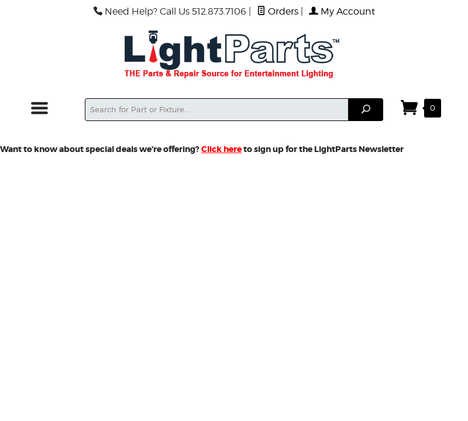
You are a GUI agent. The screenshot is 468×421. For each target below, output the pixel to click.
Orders (277, 11)
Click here (221, 149)
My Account (342, 11)
